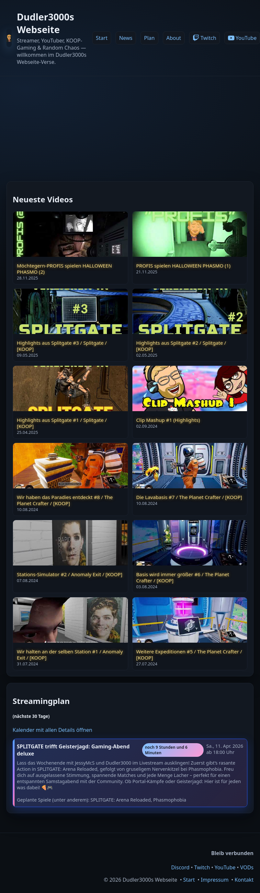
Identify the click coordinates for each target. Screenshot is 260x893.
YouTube (225, 867)
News (125, 38)
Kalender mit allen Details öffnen (52, 729)
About (173, 38)
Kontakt (244, 879)
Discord (180, 867)
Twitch (202, 867)
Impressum (215, 879)
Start (101, 38)
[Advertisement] (130, 124)
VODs (247, 867)
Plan (149, 38)
